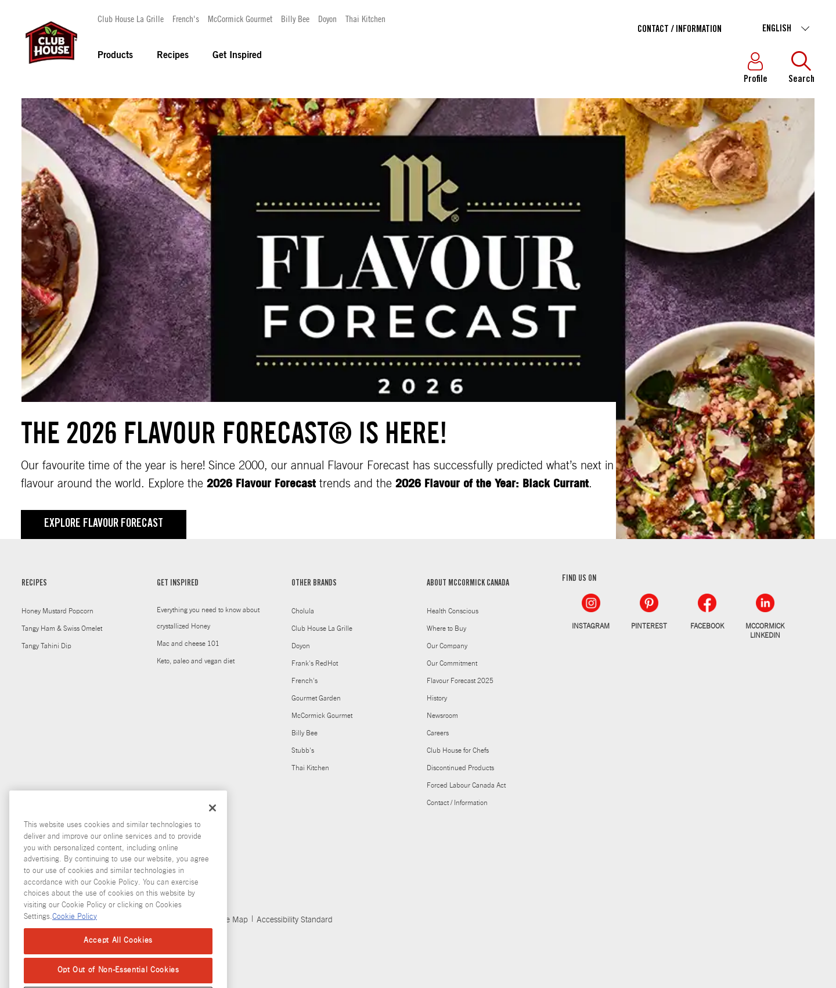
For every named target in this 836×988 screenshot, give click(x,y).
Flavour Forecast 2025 (460, 680)
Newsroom (442, 715)
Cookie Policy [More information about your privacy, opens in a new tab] (74, 933)
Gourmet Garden (316, 698)
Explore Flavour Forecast (103, 524)
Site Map (232, 920)
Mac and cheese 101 (188, 643)
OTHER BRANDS (314, 584)
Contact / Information (679, 29)
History (437, 698)
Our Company (447, 645)
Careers (438, 733)
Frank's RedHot (314, 663)
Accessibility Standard (295, 920)
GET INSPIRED (178, 584)
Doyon (327, 18)
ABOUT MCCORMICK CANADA (468, 584)
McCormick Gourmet (240, 18)
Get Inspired (237, 55)
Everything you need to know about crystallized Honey (208, 618)
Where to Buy (446, 628)
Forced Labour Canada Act (466, 785)
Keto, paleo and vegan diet (196, 661)
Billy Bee (295, 18)
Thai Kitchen (365, 18)
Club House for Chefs (458, 750)
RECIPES (34, 584)
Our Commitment (452, 663)
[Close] (212, 825)
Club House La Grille (131, 18)
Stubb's (302, 750)
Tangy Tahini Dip (46, 645)
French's (185, 18)
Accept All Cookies (118, 957)
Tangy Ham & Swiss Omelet (61, 628)
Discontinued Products (460, 767)
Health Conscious (452, 611)
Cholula (302, 611)
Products (115, 55)
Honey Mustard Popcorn (57, 611)
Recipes (173, 55)
